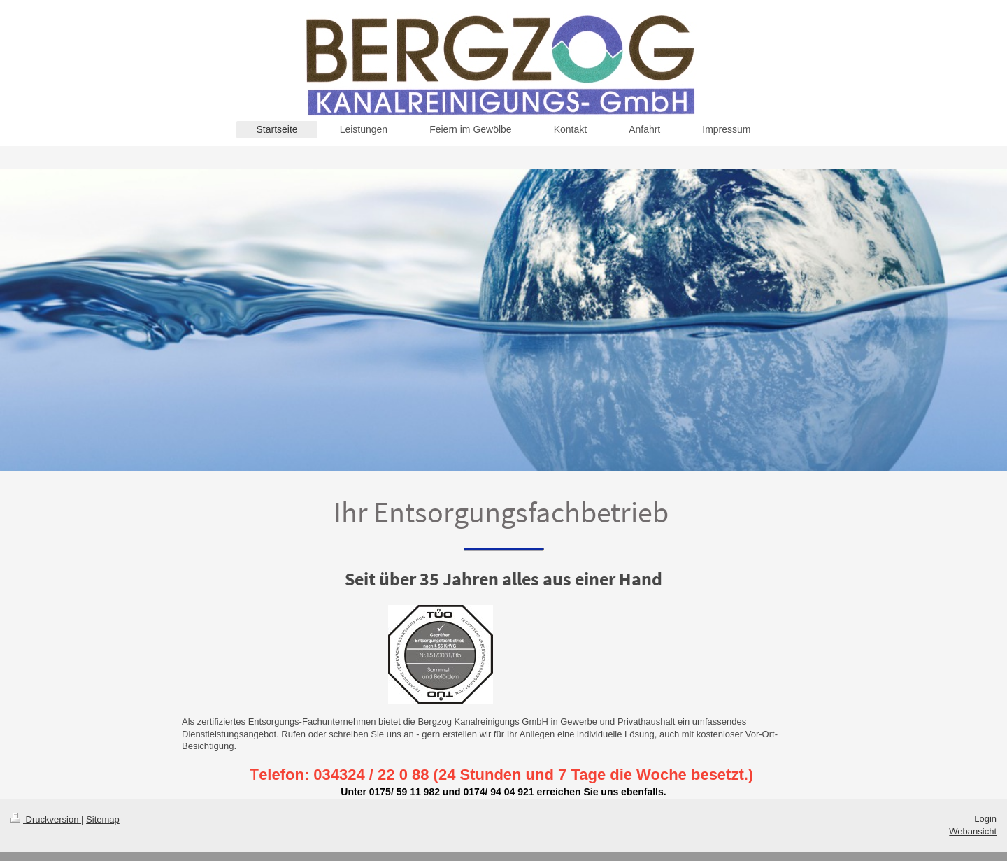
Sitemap (103, 819)
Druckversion (45, 819)
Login (985, 818)
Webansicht (973, 831)
